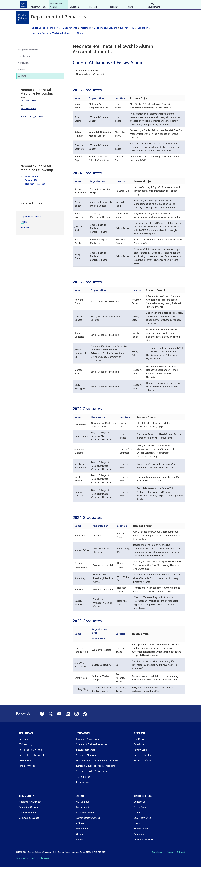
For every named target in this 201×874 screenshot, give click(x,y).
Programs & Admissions (88, 745)
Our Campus (82, 808)
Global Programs (27, 819)
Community (68, 4)
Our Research (141, 745)
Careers (138, 819)
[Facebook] (165, 4)
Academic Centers (85, 819)
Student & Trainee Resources (91, 751)
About (81, 4)
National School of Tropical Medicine (95, 772)
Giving (79, 840)
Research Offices (142, 767)
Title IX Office (141, 835)
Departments (70, 34)
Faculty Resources (85, 756)
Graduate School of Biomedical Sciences (97, 767)
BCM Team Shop (142, 824)
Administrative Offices (88, 824)
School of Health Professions (91, 778)
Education (39, 4)
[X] (170, 4)
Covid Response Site (144, 846)
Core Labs (139, 751)
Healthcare (24, 4)
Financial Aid (82, 788)
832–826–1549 (28, 107)
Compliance (140, 840)
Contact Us (139, 808)
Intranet (181, 859)
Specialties (24, 745)
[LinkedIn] (180, 4)
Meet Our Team (38, 27)
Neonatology (127, 34)
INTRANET (156, 4)
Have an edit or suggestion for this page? (32, 864)
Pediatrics (85, 34)
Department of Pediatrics (32, 223)
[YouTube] (175, 4)
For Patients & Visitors (30, 756)
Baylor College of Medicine (46, 34)
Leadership (82, 835)
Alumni (80, 39)
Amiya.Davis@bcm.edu (32, 123)
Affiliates (81, 830)
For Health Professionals (32, 761)
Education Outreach (29, 813)
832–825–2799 (28, 115)
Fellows (22, 76)
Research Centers (143, 761)
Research (53, 4)
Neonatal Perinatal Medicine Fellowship (52, 39)
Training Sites (25, 63)
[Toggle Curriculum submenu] (60, 69)
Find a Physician (27, 772)
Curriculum (23, 69)
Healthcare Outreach (30, 808)
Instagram (25, 233)
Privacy (170, 859)
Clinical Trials (26, 767)
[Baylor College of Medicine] (22, 17)
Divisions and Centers (56, 26)
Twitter (24, 228)
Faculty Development (153, 26)
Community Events (29, 824)
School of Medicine (86, 761)
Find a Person (141, 813)
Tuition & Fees (84, 783)
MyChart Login (26, 751)
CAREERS (145, 4)
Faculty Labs (140, 756)
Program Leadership (28, 56)
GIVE (136, 4)
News (130, 27)
